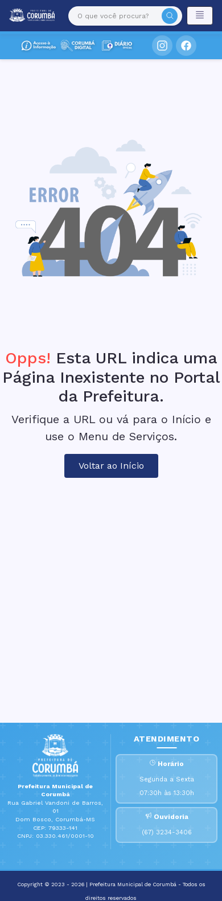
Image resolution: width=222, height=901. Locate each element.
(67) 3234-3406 (167, 832)
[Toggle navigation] (200, 15)
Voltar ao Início (111, 465)
